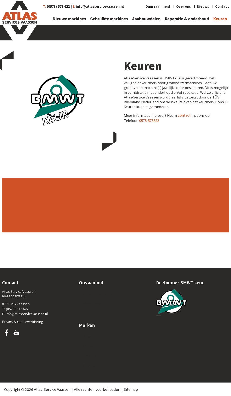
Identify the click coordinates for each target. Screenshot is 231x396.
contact (184, 115)
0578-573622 (149, 120)
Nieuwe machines (69, 19)
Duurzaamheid (158, 6)
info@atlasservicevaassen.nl (100, 6)
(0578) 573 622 (17, 308)
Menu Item (92, 303)
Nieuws (203, 6)
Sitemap (131, 389)
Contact (222, 6)
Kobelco (89, 365)
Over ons (183, 6)
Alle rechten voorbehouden (97, 389)
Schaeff (89, 346)
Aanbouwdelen (146, 19)
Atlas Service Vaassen (52, 389)
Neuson (89, 355)
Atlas (87, 336)
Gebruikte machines (109, 19)
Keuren (220, 19)
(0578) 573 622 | (59, 6)
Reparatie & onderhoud (187, 19)
